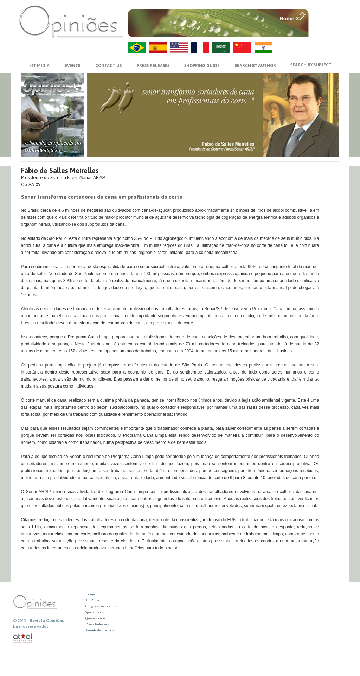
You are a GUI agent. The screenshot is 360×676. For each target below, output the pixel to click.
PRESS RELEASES (153, 65)
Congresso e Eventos (101, 606)
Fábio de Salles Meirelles (60, 170)
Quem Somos (95, 618)
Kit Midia (92, 600)
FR (200, 47)
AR (221, 47)
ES (158, 47)
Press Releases (97, 624)
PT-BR (137, 47)
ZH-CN (242, 47)
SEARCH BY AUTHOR (255, 65)
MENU (324, 15)
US (179, 47)
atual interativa (23, 638)
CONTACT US (108, 65)
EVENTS (72, 65)
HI (263, 47)
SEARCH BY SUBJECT (311, 65)
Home (90, 594)
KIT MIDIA (39, 65)
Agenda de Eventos (99, 630)
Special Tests (94, 612)
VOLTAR (324, 30)
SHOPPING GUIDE (202, 65)
